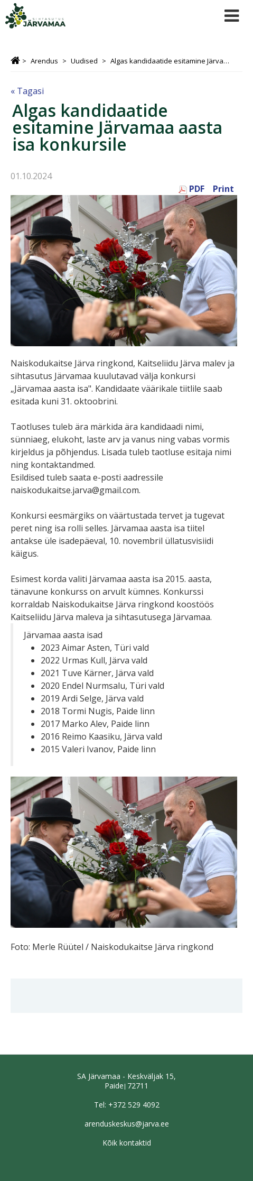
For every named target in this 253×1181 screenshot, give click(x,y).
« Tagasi (27, 91)
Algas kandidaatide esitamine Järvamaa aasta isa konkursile (171, 61)
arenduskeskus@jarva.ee (127, 1124)
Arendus (44, 61)
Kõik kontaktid (126, 1143)
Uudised (84, 61)
